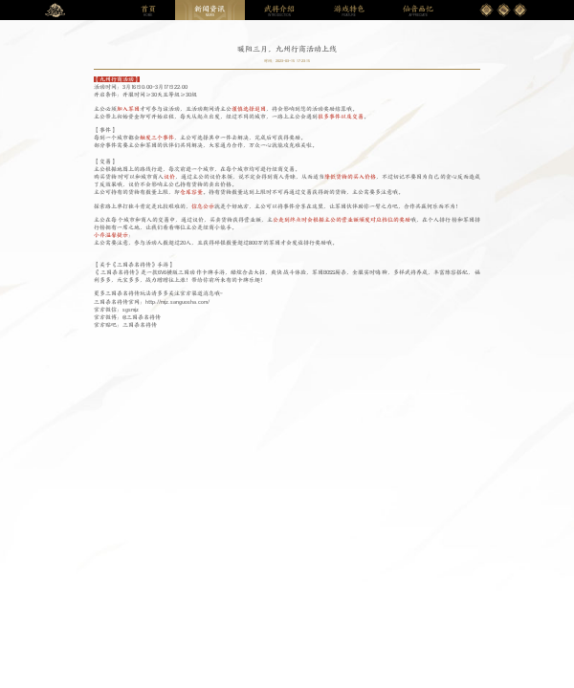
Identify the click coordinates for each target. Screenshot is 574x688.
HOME (148, 11)
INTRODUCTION (279, 11)
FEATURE (349, 11)
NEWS (209, 11)
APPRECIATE (418, 11)
